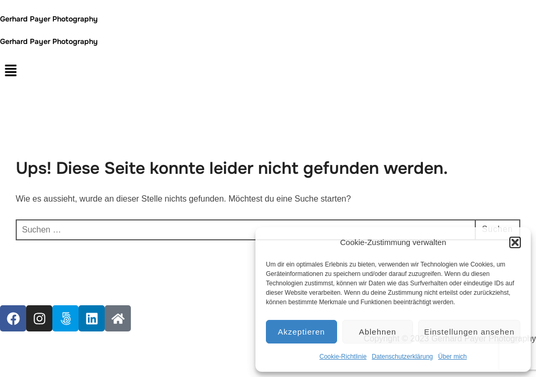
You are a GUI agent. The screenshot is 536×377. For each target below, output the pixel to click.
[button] (515, 242)
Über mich (452, 356)
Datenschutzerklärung (402, 356)
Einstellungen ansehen (469, 331)
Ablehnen (377, 331)
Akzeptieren (301, 331)
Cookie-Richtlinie (342, 356)
